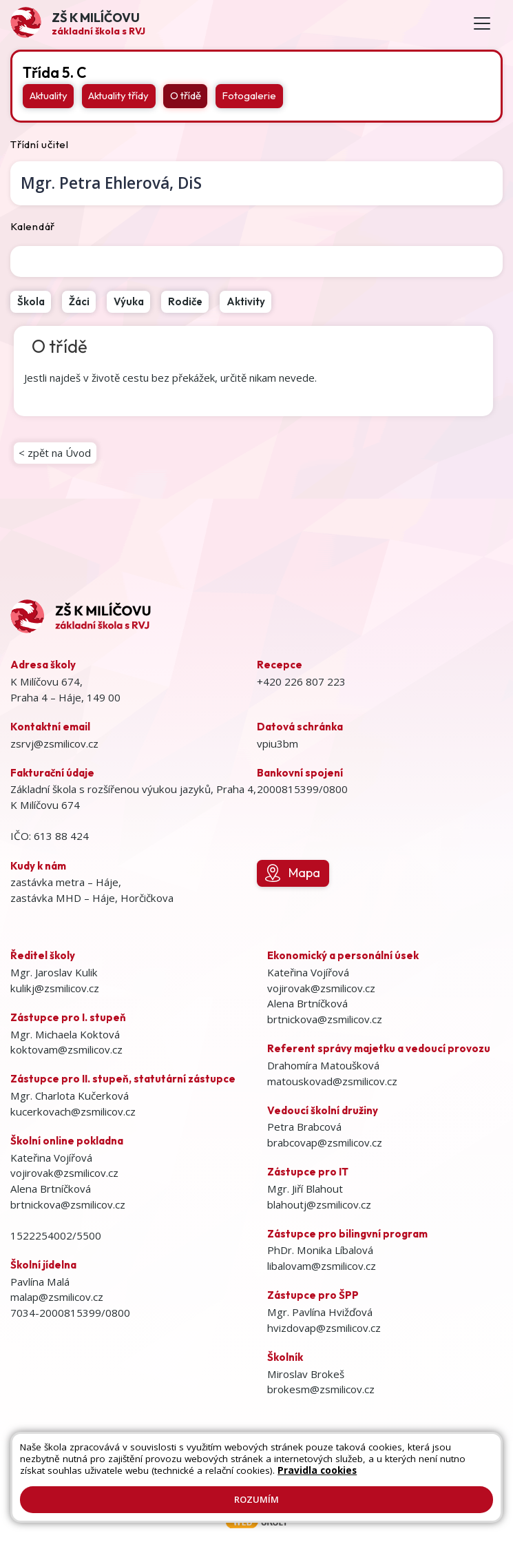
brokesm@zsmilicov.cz (321, 1389)
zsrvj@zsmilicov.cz (54, 743)
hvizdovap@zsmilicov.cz (324, 1328)
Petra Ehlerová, (111, 183)
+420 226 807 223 (301, 681)
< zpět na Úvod (55, 453)
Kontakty (367, 1460)
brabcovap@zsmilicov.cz (324, 1142)
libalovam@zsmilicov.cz (321, 1266)
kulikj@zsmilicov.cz (54, 988)
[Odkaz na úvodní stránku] (77, 23)
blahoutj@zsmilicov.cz (319, 1204)
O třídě (185, 95)
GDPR (360, 1474)
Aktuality (48, 95)
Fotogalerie (249, 95)
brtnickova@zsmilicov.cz (67, 1204)
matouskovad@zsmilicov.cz (332, 1081)
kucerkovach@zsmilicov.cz (73, 1111)
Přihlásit (415, 1460)
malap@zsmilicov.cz (56, 1297)
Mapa (292, 873)
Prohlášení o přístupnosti (196, 1474)
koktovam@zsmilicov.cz (66, 1049)
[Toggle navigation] (482, 23)
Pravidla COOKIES (299, 1474)
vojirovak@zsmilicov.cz (64, 1173)
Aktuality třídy (118, 95)
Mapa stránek (308, 1460)
